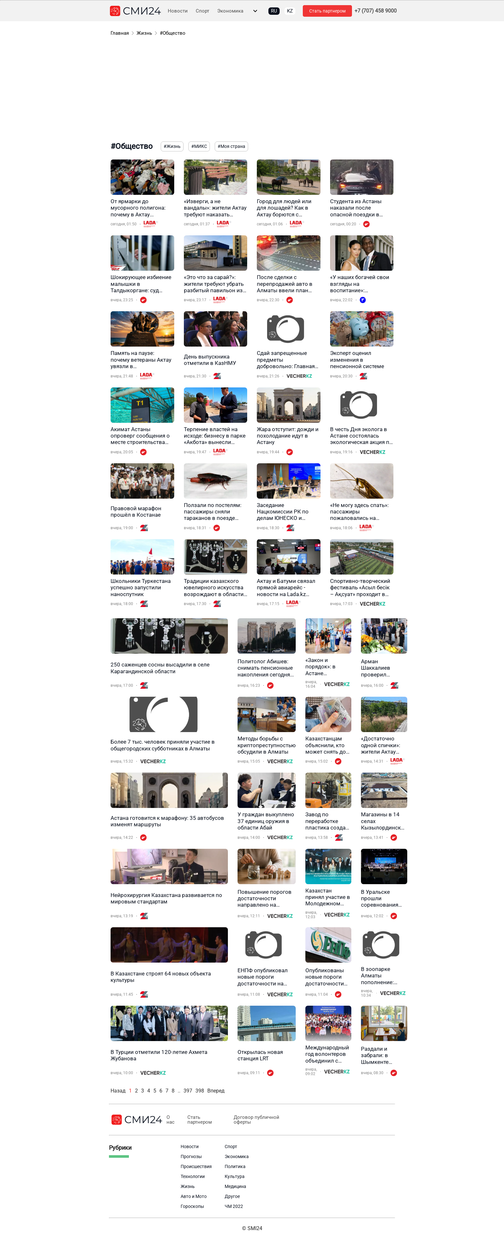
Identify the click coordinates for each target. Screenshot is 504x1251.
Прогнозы (191, 1156)
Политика (235, 1166)
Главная (120, 33)
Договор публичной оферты (256, 1120)
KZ (290, 11)
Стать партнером (327, 11)
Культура (235, 1176)
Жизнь (144, 33)
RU (274, 11)
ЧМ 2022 (234, 1206)
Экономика (230, 11)
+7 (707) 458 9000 (376, 11)
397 (188, 1091)
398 (199, 1091)
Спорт (202, 11)
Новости (178, 11)
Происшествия (196, 1166)
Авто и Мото (194, 1196)
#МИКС (199, 146)
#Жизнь (172, 146)
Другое (232, 1196)
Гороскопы (192, 1206)
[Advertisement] (252, 90)
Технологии (193, 1176)
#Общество (172, 33)
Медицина (235, 1186)
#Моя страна (231, 146)
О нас (170, 1120)
